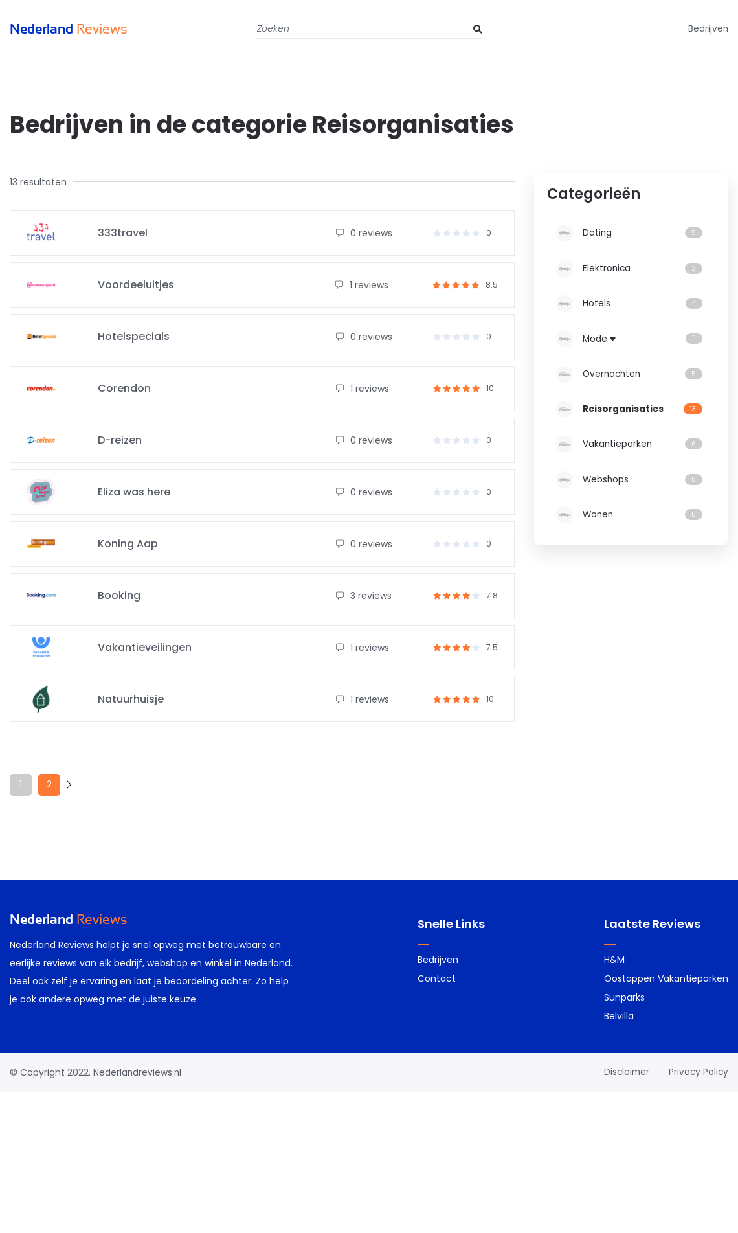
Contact (437, 978)
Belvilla (619, 1016)
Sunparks (624, 997)
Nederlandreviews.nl (138, 1072)
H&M (614, 959)
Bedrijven (708, 29)
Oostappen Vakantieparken (666, 978)
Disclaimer (624, 1071)
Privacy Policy (697, 1071)
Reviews (72, 29)
